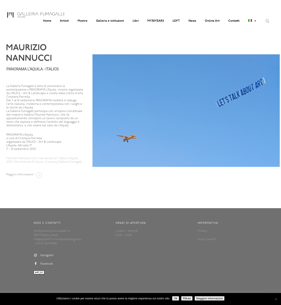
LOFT (176, 21)
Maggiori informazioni (209, 298)
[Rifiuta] (276, 299)
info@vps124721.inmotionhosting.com (58, 239)
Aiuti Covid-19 (207, 239)
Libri (136, 21)
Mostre (82, 21)
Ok (175, 298)
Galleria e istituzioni (110, 21)
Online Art (212, 21)
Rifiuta (187, 298)
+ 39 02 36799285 (45, 243)
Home (47, 21)
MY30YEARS (155, 21)
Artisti (64, 21)
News (192, 21)
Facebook (43, 264)
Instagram (44, 255)
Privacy (202, 231)
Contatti (234, 21)
